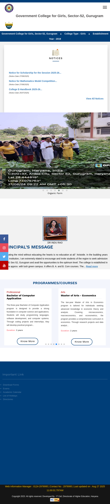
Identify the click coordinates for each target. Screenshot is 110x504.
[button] (46, 344)
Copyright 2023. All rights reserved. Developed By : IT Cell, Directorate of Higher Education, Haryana (55, 496)
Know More (28, 341)
